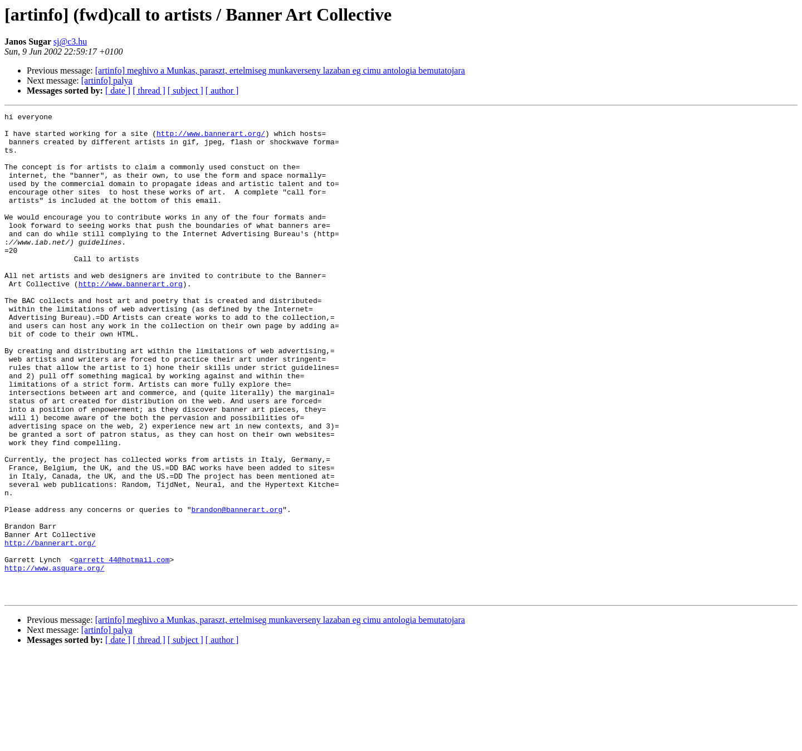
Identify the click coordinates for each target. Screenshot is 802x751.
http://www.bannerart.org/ (211, 138)
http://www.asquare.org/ (54, 660)
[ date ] (117, 90)
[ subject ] (185, 90)
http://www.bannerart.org (131, 319)
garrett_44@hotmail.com (122, 650)
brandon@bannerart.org (236, 589)
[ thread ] (149, 90)
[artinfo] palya (107, 80)
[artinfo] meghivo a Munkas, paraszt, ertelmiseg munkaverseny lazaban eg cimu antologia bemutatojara (280, 70)
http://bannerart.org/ (50, 630)
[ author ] (222, 90)
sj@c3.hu (70, 41)
